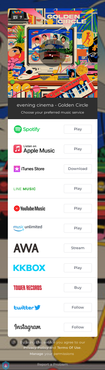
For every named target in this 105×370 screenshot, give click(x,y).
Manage (36, 354)
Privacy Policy (36, 347)
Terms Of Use (69, 347)
